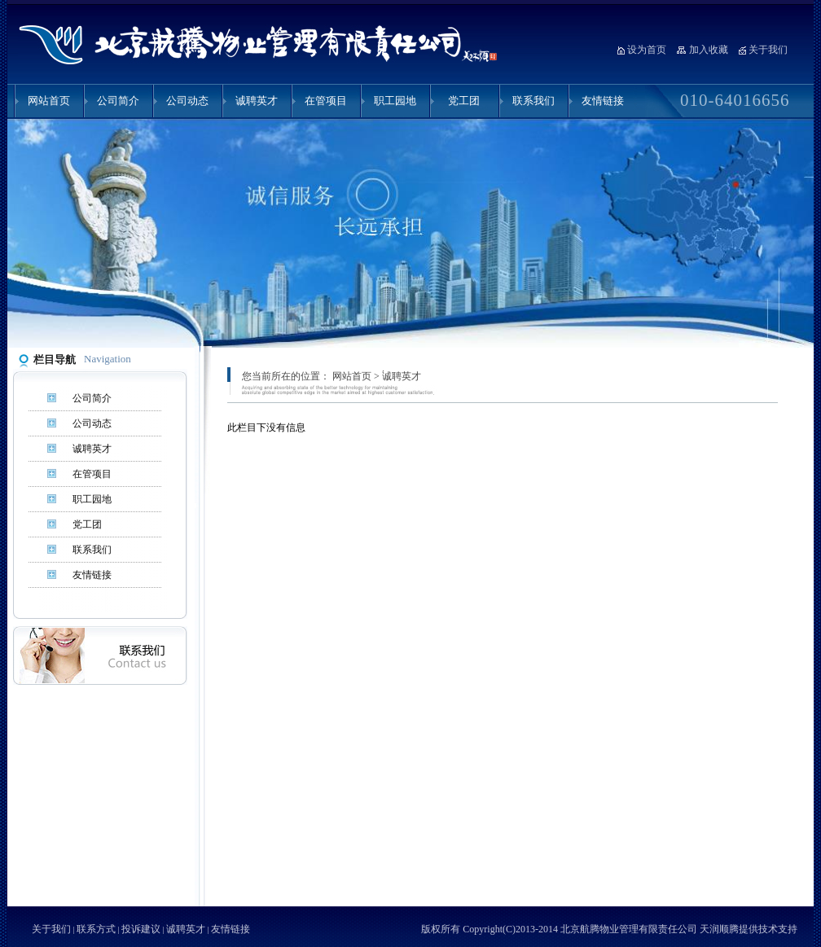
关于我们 (768, 49)
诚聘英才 (256, 100)
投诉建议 (140, 929)
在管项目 (326, 100)
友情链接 (603, 100)
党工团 (464, 100)
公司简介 (118, 100)
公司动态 (187, 100)
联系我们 (533, 100)
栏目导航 (54, 359)
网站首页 (49, 100)
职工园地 (395, 100)
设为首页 (646, 49)
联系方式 (96, 929)
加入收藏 (708, 49)
